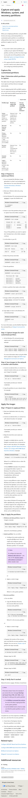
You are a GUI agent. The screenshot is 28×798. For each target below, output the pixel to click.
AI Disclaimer (4, 789)
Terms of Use (19, 793)
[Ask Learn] (22, 5)
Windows (8, 5)
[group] (15, 224)
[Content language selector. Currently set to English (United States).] (8, 782)
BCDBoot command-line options (16, 700)
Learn (2, 5)
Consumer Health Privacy (7, 793)
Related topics (5, 30)
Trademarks (3, 796)
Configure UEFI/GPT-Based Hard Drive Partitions (13, 744)
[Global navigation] (1, 2)
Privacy (9, 791)
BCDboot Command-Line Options (10, 751)
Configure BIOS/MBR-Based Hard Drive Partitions (14, 747)
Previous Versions (13, 789)
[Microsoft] (14, 2)
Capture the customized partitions (10, 26)
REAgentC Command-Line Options (10, 754)
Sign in (25, 2)
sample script (20, 643)
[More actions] (25, 5)
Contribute (3, 791)
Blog (20, 789)
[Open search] (21, 2)
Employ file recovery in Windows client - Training (12, 768)
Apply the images (6, 28)
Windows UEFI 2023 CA (14, 555)
